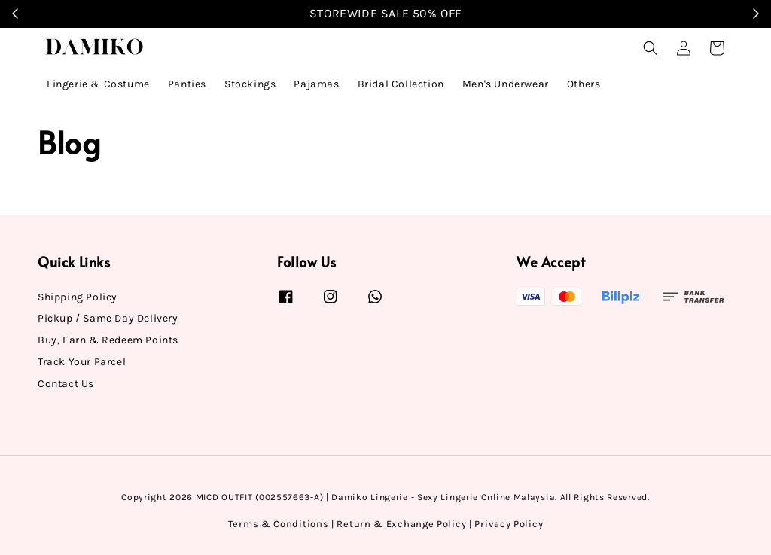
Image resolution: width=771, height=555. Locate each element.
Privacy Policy (508, 523)
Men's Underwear (505, 84)
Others (584, 84)
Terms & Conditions (278, 523)
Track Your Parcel (82, 361)
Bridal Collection (401, 84)
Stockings (250, 84)
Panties (187, 84)
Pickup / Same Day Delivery (108, 318)
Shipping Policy (77, 297)
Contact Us (66, 383)
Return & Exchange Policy (401, 523)
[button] (650, 48)
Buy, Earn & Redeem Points (108, 340)
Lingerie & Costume (98, 84)
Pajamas (316, 84)
